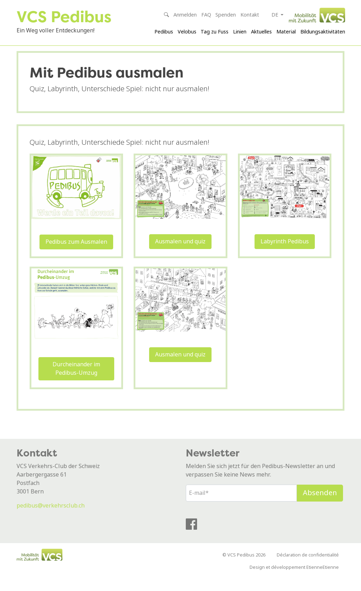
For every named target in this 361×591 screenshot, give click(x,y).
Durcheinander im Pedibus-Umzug (76, 380)
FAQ (206, 15)
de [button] (275, 15)
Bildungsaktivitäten (322, 32)
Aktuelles (261, 32)
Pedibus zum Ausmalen (76, 253)
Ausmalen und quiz (180, 253)
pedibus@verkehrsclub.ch (51, 517)
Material (286, 32)
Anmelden (185, 15)
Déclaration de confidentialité (308, 566)
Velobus (187, 32)
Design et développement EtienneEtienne (294, 579)
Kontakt (249, 15)
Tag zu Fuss (214, 32)
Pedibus (163, 32)
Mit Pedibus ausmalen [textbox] (107, 84)
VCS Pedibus (66, 16)
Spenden (225, 15)
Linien (239, 32)
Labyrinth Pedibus (285, 253)
